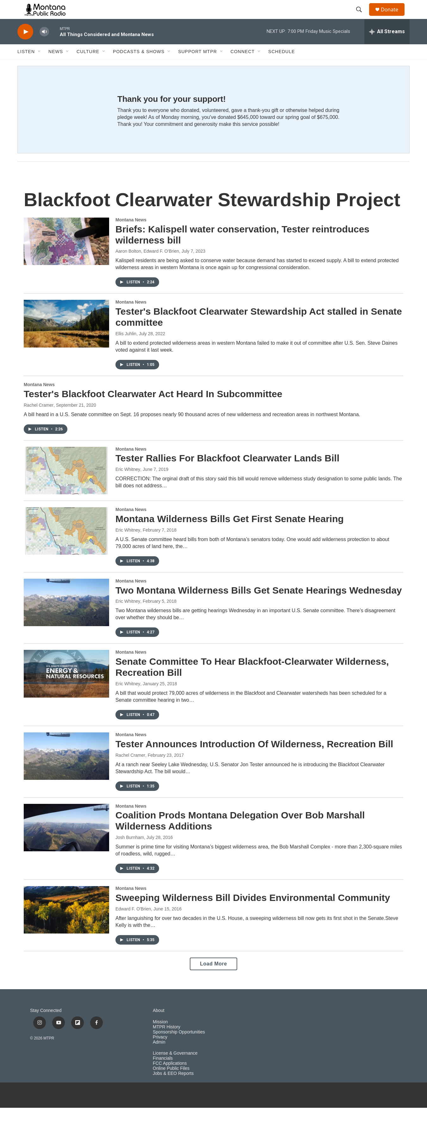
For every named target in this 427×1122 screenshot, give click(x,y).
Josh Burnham (129, 851)
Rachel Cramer (38, 419)
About (158, 1024)
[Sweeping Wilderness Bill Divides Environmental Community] (66, 924)
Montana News (130, 234)
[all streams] (387, 46)
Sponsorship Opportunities (179, 1046)
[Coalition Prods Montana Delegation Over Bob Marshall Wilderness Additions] (66, 842)
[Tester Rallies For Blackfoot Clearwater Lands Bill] (66, 485)
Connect (243, 65)
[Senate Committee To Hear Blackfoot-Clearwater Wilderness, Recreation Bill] (66, 688)
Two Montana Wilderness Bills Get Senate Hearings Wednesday (258, 604)
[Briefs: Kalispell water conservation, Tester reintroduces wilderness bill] (66, 255)
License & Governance (175, 1067)
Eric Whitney (127, 483)
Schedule (281, 65)
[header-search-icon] (362, 17)
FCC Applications (170, 1077)
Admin (159, 1056)
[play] (25, 46)
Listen (26, 65)
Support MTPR (197, 65)
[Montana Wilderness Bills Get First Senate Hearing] (66, 545)
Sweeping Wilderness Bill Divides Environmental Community (252, 912)
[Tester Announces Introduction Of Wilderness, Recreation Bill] (66, 770)
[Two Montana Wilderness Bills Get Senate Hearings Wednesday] (66, 616)
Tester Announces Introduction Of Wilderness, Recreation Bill (254, 758)
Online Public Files (171, 1082)
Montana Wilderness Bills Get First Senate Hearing (229, 533)
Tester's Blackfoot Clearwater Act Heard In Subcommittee (153, 408)
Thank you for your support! (171, 113)
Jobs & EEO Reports (173, 1087)
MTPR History (166, 1041)
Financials (163, 1072)
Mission (160, 1036)
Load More (213, 978)
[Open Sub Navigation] (39, 65)
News (55, 65)
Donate (393, 16)
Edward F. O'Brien (133, 923)
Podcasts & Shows (138, 65)
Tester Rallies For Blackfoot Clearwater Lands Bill (227, 472)
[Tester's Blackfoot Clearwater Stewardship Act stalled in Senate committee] (66, 337)
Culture (88, 65)
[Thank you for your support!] (61, 123)
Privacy (160, 1051)
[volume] (44, 46)
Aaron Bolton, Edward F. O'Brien (147, 265)
